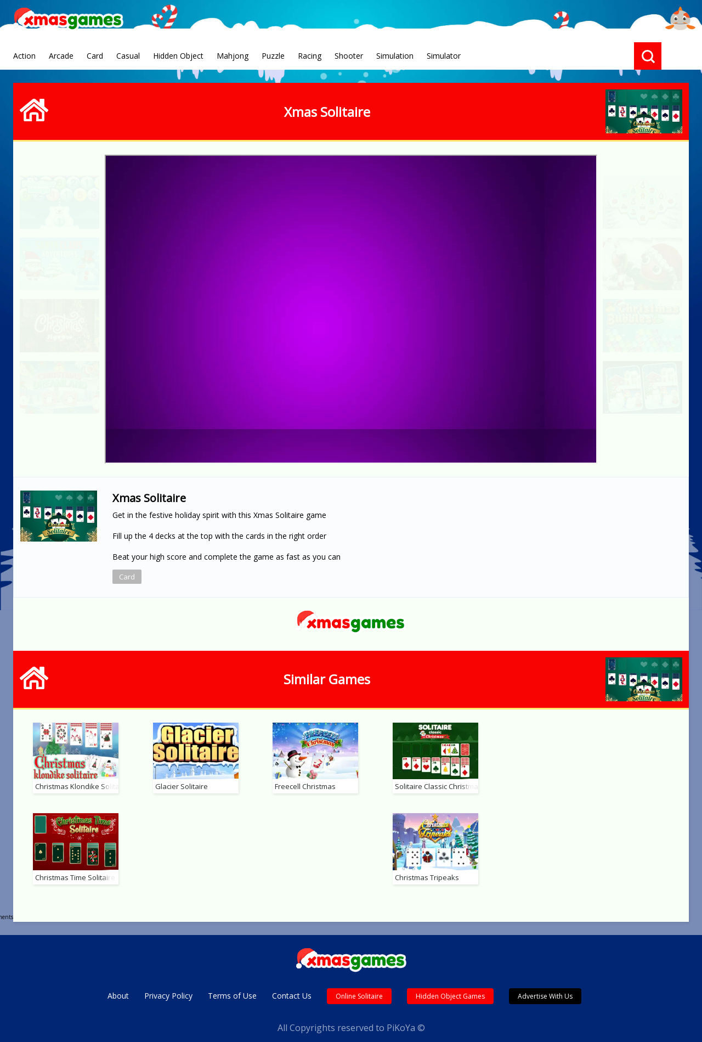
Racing (309, 55)
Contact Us (292, 984)
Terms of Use (232, 984)
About (118, 984)
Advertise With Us (545, 984)
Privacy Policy (168, 984)
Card (95, 55)
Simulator (444, 55)
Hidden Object (178, 55)
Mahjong (232, 55)
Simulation (395, 55)
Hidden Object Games (450, 984)
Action (24, 55)
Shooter (349, 55)
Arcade (61, 55)
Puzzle (273, 55)
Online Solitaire (359, 984)
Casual (128, 55)
